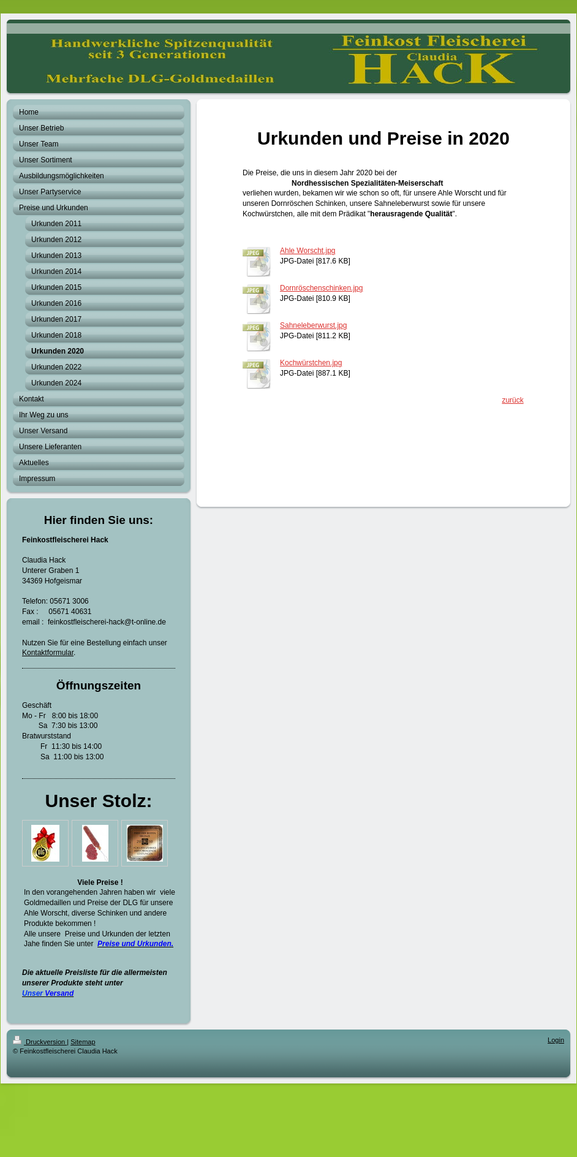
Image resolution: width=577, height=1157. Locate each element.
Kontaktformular (48, 652)
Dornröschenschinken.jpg (321, 288)
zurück (512, 400)
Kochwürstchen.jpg (311, 362)
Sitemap (82, 1041)
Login (556, 1040)
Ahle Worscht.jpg (308, 250)
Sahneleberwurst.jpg (313, 325)
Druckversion (40, 1041)
